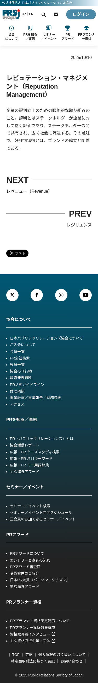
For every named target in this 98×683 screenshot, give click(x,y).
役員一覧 (17, 365)
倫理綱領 (17, 391)
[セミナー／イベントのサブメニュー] (49, 33)
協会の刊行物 (21, 371)
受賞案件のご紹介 (24, 573)
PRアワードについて (27, 553)
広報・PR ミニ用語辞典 (29, 465)
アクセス (17, 404)
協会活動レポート (24, 445)
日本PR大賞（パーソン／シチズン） (40, 580)
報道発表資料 (21, 378)
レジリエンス (79, 225)
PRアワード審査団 (25, 567)
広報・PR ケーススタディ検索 (35, 452)
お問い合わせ (71, 661)
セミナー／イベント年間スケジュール (41, 512)
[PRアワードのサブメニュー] (67, 33)
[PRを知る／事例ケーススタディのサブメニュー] (30, 33)
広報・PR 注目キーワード (31, 458)
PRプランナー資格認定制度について (40, 621)
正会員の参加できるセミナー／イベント (43, 519)
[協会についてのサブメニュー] (11, 33)
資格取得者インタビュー (33, 634)
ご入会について (23, 345)
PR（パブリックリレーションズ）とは (41, 439)
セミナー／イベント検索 (30, 506)
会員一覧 (17, 351)
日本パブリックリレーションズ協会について (46, 338)
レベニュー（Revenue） (29, 191)
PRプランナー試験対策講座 (32, 628)
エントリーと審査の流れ (30, 560)
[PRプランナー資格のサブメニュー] (86, 33)
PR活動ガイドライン (27, 385)
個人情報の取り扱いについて (62, 655)
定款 (29, 655)
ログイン (81, 14)
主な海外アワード (24, 472)
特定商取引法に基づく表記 (33, 661)
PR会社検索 (20, 358)
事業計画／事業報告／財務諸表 (35, 398)
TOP (16, 655)
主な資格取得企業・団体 (33, 641)
